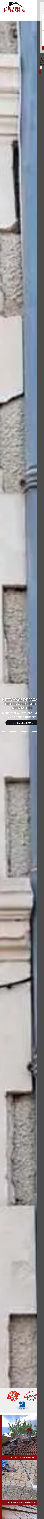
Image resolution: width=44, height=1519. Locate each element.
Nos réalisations (22, 723)
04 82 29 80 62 (6, 16)
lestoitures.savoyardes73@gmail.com (15, 19)
